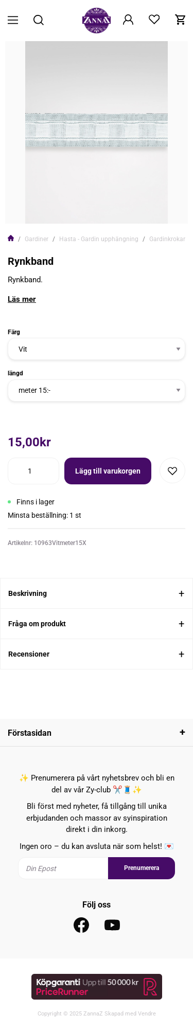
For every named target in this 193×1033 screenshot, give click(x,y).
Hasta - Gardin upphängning (98, 239)
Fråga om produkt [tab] (37, 624)
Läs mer (22, 299)
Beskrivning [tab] (27, 593)
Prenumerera (141, 868)
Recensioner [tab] (28, 654)
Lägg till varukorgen (108, 471)
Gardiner (36, 239)
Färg (14, 332)
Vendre (147, 1013)
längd (15, 373)
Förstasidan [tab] (29, 733)
